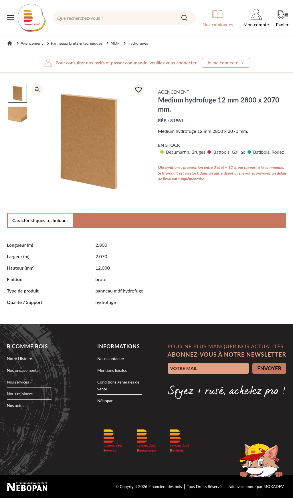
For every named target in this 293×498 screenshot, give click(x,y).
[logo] (31, 17)
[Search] (184, 18)
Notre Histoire (19, 358)
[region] (17, 144)
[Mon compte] (256, 17)
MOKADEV (274, 486)
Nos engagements (22, 370)
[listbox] (17, 144)
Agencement (32, 43)
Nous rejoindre (20, 393)
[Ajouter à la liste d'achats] (138, 89)
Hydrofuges (138, 43)
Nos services (18, 382)
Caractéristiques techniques (40, 220)
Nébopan (105, 400)
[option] (17, 93)
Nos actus (15, 405)
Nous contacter (110, 358)
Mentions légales (112, 370)
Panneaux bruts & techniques (76, 43)
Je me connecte (226, 63)
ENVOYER (269, 368)
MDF (115, 43)
